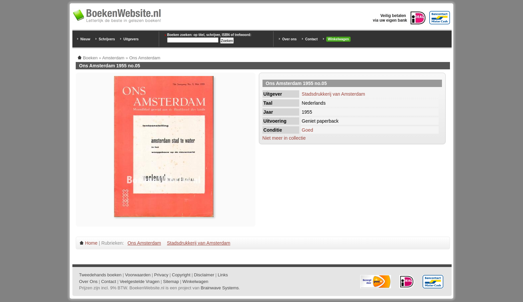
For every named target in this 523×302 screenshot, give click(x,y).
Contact (311, 39)
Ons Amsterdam (144, 243)
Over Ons (88, 281)
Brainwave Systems (220, 287)
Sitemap (171, 281)
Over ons (289, 39)
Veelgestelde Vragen (140, 281)
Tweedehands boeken (100, 274)
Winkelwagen (338, 39)
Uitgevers (131, 39)
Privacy (161, 274)
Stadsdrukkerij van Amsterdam (333, 94)
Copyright (181, 274)
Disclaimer (204, 274)
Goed (307, 130)
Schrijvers (107, 39)
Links (223, 274)
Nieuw (85, 39)
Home (91, 243)
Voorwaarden (138, 274)
